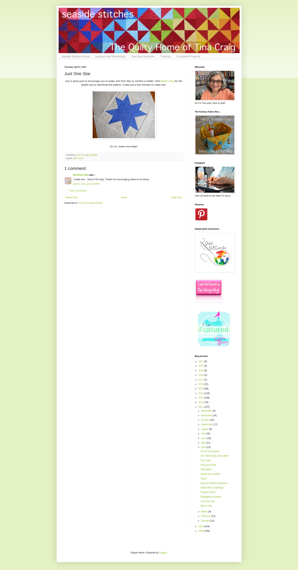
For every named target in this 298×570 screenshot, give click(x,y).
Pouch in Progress (210, 451)
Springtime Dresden (210, 496)
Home (124, 197)
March (204, 511)
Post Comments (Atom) (91, 203)
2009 (201, 531)
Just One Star (207, 501)
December (207, 410)
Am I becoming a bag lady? (214, 455)
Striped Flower (207, 492)
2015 (201, 388)
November (207, 415)
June (204, 438)
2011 (201, 407)
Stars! (203, 478)
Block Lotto (206, 505)
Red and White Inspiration (213, 483)
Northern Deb (80, 175)
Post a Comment (78, 190)
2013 (201, 397)
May (203, 442)
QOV (75, 158)
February (206, 516)
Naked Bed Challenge (211, 487)
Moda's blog (167, 81)
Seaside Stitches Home (75, 56)
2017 (201, 379)
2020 (201, 365)
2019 (201, 370)
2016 (201, 384)
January (205, 520)
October (205, 420)
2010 (201, 526)
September (207, 424)
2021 (201, 361)
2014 (201, 393)
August (205, 429)
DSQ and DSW (208, 465)
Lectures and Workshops (110, 56)
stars (81, 158)
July (203, 433)
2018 (201, 375)
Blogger (163, 552)
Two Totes (205, 460)
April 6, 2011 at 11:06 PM (86, 184)
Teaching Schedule (142, 56)
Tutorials (165, 56)
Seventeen (206, 469)
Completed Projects (188, 56)
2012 (201, 402)
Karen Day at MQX (210, 474)
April (203, 447)
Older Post (176, 197)
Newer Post (71, 197)
